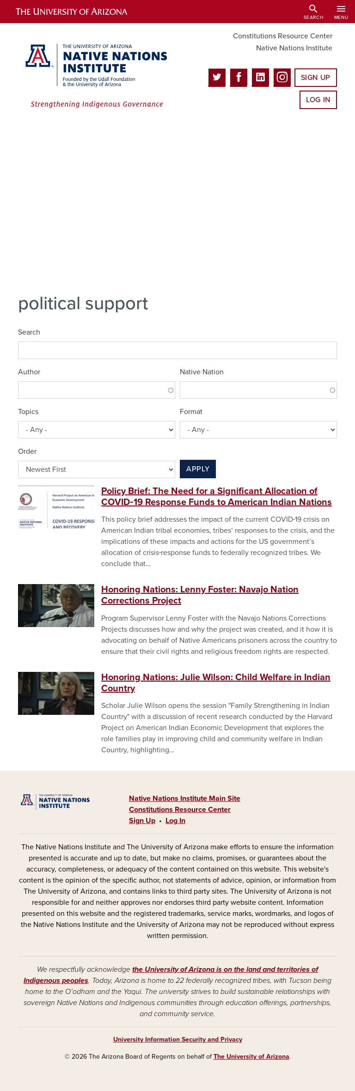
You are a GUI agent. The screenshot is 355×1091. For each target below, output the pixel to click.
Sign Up (316, 77)
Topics (28, 411)
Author (29, 372)
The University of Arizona (251, 1057)
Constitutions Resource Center (282, 36)
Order (27, 451)
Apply (197, 469)
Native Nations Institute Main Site (184, 798)
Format (191, 411)
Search (29, 332)
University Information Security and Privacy (177, 1039)
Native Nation (202, 372)
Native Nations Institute (294, 48)
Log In (318, 99)
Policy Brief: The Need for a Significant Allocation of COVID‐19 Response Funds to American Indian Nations (216, 497)
